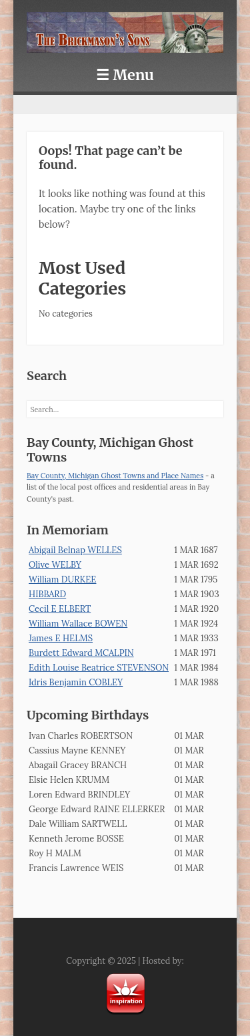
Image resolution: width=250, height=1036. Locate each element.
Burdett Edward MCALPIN (81, 653)
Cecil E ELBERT (60, 609)
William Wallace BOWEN (78, 623)
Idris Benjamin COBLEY (76, 682)
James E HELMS (61, 638)
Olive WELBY (55, 564)
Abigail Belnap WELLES (75, 550)
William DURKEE (62, 579)
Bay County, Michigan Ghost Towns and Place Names (115, 475)
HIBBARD (47, 594)
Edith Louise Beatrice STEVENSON (99, 667)
